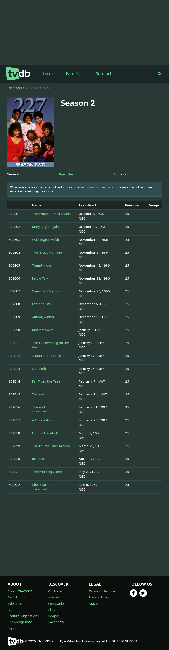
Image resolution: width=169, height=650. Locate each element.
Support (104, 73)
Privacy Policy (99, 597)
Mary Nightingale (45, 226)
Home (10, 88)
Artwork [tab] (120, 174)
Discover (49, 73)
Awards (54, 597)
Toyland (38, 394)
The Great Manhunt (47, 252)
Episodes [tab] (66, 174)
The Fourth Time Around (51, 446)
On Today (55, 591)
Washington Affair (45, 239)
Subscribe (15, 603)
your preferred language (97, 187)
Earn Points (76, 73)
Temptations (42, 265)
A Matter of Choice (46, 355)
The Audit (39, 407)
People (53, 616)
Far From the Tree (46, 381)
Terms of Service (102, 591)
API (10, 609)
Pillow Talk (40, 278)
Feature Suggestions (23, 616)
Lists (51, 609)
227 (28, 88)
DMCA (93, 603)
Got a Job (39, 368)
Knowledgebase (20, 622)
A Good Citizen (43, 420)
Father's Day (41, 304)
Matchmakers (42, 330)
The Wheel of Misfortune (51, 213)
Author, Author (43, 317)
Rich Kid (38, 458)
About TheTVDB (20, 591)
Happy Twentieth (45, 433)
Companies (56, 603)
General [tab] (13, 174)
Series (20, 88)
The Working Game (47, 471)
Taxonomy (56, 622)
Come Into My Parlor (48, 291)
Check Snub (41, 484)
